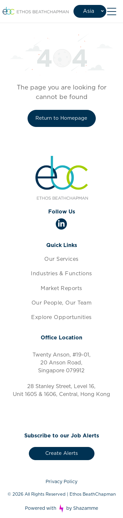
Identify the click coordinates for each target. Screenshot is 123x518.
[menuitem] (61, 259)
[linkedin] (61, 224)
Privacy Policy (61, 482)
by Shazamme (82, 508)
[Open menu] (111, 11)
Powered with (40, 508)
